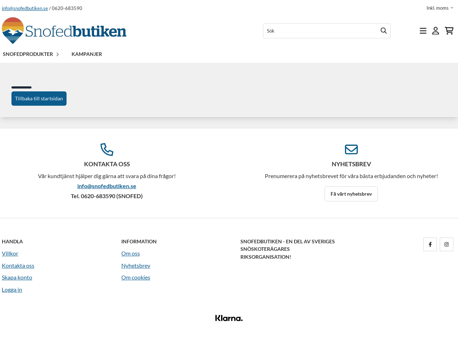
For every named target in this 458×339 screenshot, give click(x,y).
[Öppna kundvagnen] (449, 31)
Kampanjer (87, 54)
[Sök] (327, 30)
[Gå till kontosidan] (435, 31)
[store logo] (64, 30)
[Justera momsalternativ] (440, 7)
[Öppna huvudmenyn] (423, 31)
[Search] (383, 30)
